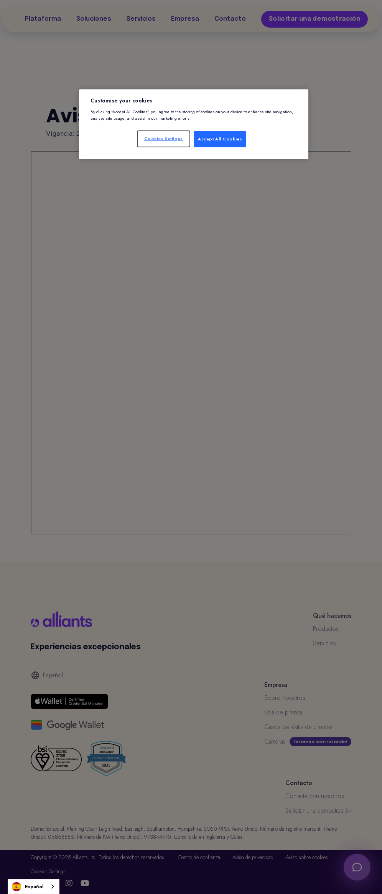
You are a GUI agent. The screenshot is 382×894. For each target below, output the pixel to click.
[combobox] (33, 886)
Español (28, 886)
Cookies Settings (163, 138)
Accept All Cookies (220, 139)
